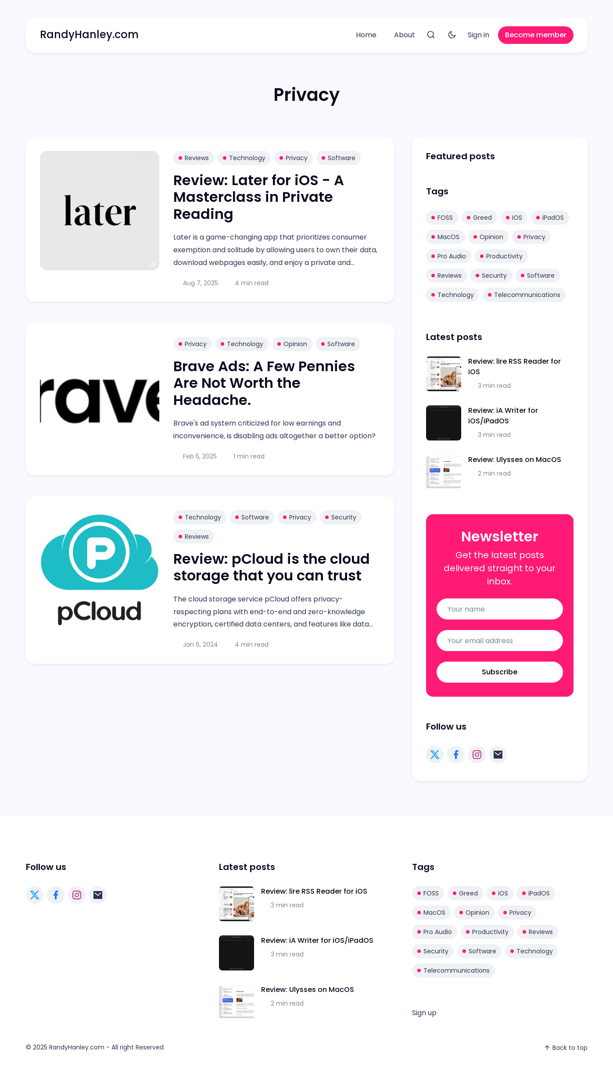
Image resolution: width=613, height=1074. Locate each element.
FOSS (442, 217)
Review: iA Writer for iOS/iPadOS (503, 415)
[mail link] (498, 754)
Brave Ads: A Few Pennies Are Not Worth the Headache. (264, 383)
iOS (514, 217)
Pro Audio (448, 256)
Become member (535, 35)
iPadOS (550, 217)
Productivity (501, 256)
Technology (244, 158)
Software (338, 158)
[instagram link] (477, 754)
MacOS (445, 237)
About (404, 35)
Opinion (292, 344)
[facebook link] (456, 754)
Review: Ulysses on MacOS (514, 460)
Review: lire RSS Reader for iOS (314, 891)
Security (340, 517)
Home (366, 35)
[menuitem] (366, 35)
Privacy (294, 158)
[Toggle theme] (452, 35)
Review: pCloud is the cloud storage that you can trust (271, 567)
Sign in (478, 35)
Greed (479, 217)
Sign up (424, 1013)
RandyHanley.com (89, 34)
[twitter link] (435, 754)
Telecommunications (524, 294)
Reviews (194, 158)
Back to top (566, 1047)
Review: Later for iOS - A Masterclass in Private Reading (258, 197)
